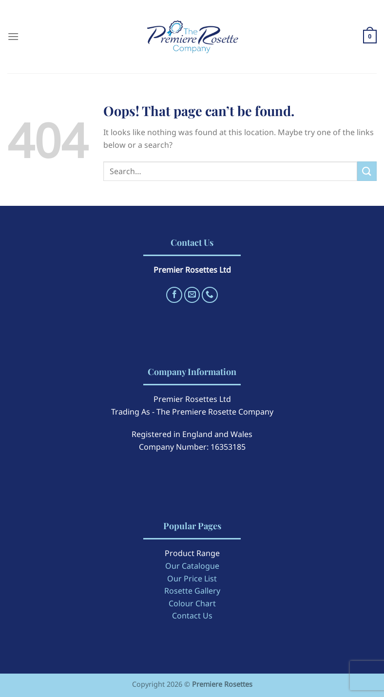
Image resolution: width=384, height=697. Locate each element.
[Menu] (13, 36)
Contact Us (192, 615)
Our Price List (192, 578)
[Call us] (210, 295)
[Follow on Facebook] (174, 295)
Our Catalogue (192, 565)
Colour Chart (192, 603)
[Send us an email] (192, 295)
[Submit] (367, 170)
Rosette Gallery (192, 590)
